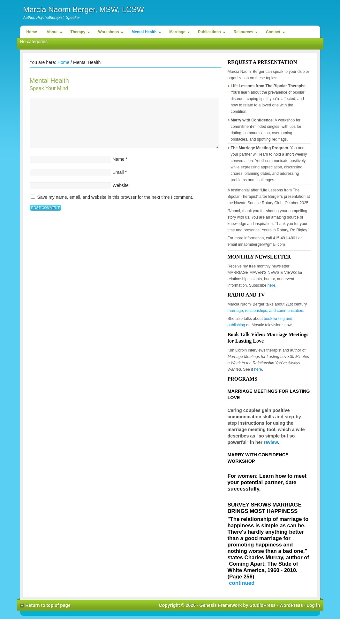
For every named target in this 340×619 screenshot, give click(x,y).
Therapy (78, 33)
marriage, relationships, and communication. (266, 310)
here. (272, 285)
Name (119, 159)
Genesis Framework (221, 605)
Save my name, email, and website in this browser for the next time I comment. (115, 197)
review (271, 442)
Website (121, 185)
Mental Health (144, 33)
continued (241, 583)
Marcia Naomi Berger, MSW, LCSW (83, 9)
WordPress (291, 605)
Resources (244, 33)
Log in (313, 605)
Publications (210, 33)
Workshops (109, 33)
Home (31, 32)
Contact (274, 33)
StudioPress (263, 605)
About (53, 33)
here (258, 369)
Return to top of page (48, 605)
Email (118, 172)
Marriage (178, 33)
